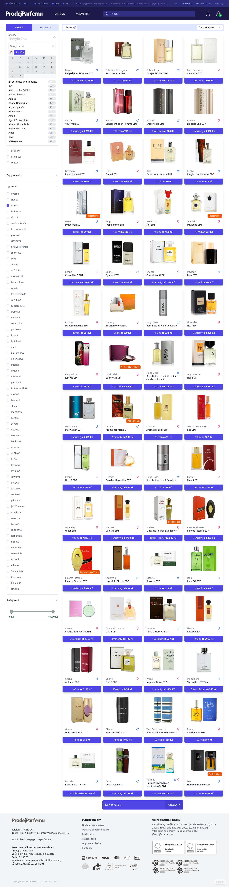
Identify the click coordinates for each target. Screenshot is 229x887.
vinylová (15, 476)
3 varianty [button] (163, 131)
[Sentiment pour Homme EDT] (122, 101)
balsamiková (18, 352)
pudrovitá (16, 329)
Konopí (15, 559)
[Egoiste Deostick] (122, 710)
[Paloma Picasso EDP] (203, 508)
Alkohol (15, 565)
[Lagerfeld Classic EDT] (122, 558)
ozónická (16, 270)
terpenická (17, 535)
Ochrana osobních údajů (95, 829)
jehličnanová (18, 506)
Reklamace (88, 834)
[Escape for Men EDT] (163, 51)
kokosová (16, 435)
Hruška (15, 588)
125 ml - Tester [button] (81, 793)
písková (15, 541)
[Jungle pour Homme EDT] (203, 152)
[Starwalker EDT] (82, 407)
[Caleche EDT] (122, 508)
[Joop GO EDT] (203, 558)
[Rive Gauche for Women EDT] (163, 710)
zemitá (14, 288)
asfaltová (16, 512)
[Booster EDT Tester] (82, 760)
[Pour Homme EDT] (122, 51)
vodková (15, 494)
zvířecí (14, 423)
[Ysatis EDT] (82, 508)
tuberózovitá (18, 305)
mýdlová (15, 470)
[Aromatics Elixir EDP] (163, 407)
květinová (16, 211)
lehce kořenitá (18, 294)
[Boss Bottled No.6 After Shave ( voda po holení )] (163, 353)
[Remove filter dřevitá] (74, 27)
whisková (16, 488)
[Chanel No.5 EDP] (163, 252)
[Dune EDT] (122, 152)
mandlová (16, 411)
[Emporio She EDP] (203, 101)
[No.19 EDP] (122, 659)
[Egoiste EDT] (122, 252)
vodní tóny (16, 323)
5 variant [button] (122, 386)
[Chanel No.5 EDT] (82, 252)
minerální (16, 547)
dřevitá (15, 205)
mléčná (15, 364)
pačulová (16, 382)
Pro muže (16, 156)
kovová (15, 482)
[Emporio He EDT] (163, 101)
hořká (14, 459)
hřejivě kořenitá (19, 246)
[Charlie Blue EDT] (203, 710)
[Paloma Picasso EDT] (82, 558)
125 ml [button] (204, 282)
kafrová (15, 523)
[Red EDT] (203, 407)
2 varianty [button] (82, 80)
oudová (15, 429)
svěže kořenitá (19, 223)
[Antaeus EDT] (82, 659)
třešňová (15, 465)
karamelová (17, 282)
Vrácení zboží (89, 838)
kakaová (15, 400)
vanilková (16, 299)
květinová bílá (18, 229)
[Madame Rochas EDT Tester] (163, 508)
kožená (15, 370)
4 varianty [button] (82, 131)
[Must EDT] (203, 458)
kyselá (14, 335)
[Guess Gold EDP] (82, 710)
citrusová (16, 240)
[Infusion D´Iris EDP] (163, 659)
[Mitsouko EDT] (203, 202)
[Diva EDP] (122, 609)
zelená (14, 264)
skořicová (16, 252)
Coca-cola (16, 577)
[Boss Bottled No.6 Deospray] (163, 303)
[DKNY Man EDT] (82, 202)
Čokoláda (16, 582)
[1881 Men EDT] (82, 101)
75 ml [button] (203, 181)
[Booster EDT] (163, 558)
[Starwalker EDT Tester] (203, 659)
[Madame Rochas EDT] (82, 303)
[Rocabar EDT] (203, 609)
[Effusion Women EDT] (122, 303)
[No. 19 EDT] (82, 458)
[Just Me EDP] (82, 353)
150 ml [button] (163, 332)
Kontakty (219, 3)
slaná (14, 406)
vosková (15, 518)
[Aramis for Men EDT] (122, 407)
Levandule (16, 553)
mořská (15, 394)
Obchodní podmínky (93, 825)
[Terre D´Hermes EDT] (163, 609)
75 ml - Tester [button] (203, 689)
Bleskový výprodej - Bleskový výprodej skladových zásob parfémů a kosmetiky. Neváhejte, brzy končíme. (119, 3)
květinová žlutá (19, 388)
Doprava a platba (203, 3)
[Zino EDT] (203, 252)
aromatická (17, 276)
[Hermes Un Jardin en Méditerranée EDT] (163, 760)
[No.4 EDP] (203, 303)
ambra (14, 347)
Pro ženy (15, 150)
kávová (15, 417)
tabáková (16, 376)
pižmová (15, 235)
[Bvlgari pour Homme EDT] (82, 51)
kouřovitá (16, 441)
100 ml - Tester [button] (163, 537)
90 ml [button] (203, 437)
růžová (14, 217)
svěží (13, 258)
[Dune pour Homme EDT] (163, 152)
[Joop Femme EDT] (122, 202)
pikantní (15, 500)
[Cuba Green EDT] (122, 760)
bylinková (16, 341)
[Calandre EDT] (203, 51)
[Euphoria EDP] (122, 353)
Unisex (14, 162)
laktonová (16, 529)
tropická (15, 311)
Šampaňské (17, 571)
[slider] (11, 611)
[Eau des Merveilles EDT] (122, 458)
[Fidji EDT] (203, 353)
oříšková (15, 453)
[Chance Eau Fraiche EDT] (82, 609)
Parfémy (59, 14)
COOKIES (220, 882)
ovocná (15, 193)
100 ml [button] (122, 80)
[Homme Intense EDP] (203, 760)
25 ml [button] (163, 437)
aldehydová (17, 358)
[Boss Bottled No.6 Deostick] (163, 458)
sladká (14, 199)
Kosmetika (83, 14)
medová (15, 317)
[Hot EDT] (163, 202)
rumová (15, 447)
